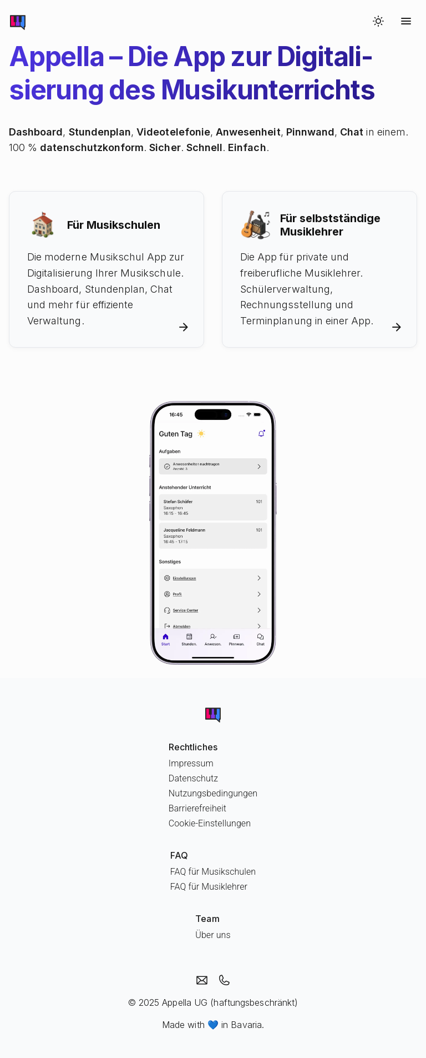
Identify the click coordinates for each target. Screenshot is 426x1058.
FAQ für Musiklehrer (208, 886)
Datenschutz (193, 778)
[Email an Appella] (202, 980)
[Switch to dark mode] (378, 21)
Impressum (191, 763)
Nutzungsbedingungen (213, 793)
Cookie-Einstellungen (210, 823)
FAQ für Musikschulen (213, 871)
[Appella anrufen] (224, 980)
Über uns (212, 935)
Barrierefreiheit (197, 808)
